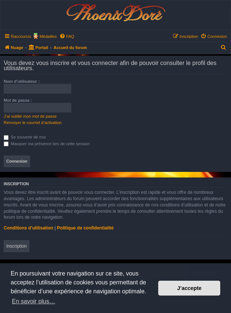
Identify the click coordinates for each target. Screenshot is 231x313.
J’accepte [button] (189, 288)
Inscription (16, 246)
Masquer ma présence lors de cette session (47, 143)
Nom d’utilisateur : (22, 81)
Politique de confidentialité (85, 228)
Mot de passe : (18, 100)
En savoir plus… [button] (33, 301)
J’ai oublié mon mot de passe (30, 116)
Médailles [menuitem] (47, 36)
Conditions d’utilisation (28, 228)
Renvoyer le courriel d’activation (33, 122)
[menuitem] (66, 36)
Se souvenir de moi (25, 137)
